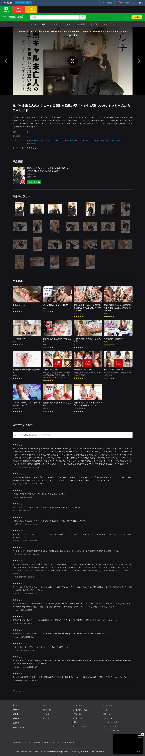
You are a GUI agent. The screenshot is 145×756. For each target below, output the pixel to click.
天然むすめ (107, 714)
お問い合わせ (77, 714)
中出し (48, 141)
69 (87, 141)
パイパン (64, 141)
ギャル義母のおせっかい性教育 (55, 305)
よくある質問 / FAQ (80, 710)
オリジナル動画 (33, 141)
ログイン (126, 17)
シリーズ (46, 718)
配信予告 (94, 24)
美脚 (102, 141)
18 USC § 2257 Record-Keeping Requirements (52, 751)
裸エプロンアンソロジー (113, 370)
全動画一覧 (47, 710)
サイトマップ (77, 718)
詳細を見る (34, 182)
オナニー (73, 141)
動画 (43, 24)
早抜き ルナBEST (19, 305)
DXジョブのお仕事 (66, 742)
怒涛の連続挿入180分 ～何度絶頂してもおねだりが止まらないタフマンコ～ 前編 (118, 307)
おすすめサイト (108, 705)
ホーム (33, 24)
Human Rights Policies (80, 751)
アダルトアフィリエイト (44, 742)
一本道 (105, 710)
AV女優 (54, 24)
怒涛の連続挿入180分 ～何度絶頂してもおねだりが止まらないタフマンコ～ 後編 (88, 307)
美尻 (108, 141)
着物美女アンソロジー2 (83, 370)
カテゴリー (47, 714)
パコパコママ (107, 718)
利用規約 (76, 722)
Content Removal (97, 751)
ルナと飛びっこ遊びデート (114, 339)
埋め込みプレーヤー (22, 691)
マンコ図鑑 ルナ (19, 339)
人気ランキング (18, 727)
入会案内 (137, 17)
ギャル (56, 141)
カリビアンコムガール (111, 730)
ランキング (67, 24)
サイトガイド (77, 705)
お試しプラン (109, 24)
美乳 (42, 141)
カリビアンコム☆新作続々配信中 (24, 3)
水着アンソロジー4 (50, 370)
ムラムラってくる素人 (111, 722)
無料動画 (81, 24)
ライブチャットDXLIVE (111, 726)
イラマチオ (31, 144)
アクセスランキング (21, 742)
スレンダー (94, 141)
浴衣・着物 (116, 141)
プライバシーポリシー (81, 726)
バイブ (81, 141)
